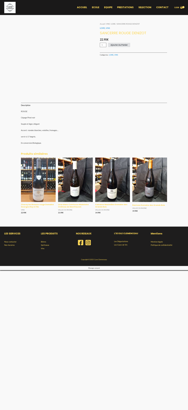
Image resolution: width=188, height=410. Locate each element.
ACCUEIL (83, 7)
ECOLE (96, 7)
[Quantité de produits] (103, 45)
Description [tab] (25, 245)
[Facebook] (81, 382)
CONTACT (162, 7)
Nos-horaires (9, 385)
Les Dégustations (121, 381)
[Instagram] (88, 382)
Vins (42, 388)
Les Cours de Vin (120, 384)
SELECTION (145, 7)
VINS (109, 24)
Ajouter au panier (119, 45)
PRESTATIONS (126, 7)
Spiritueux (45, 385)
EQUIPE (108, 7)
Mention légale (157, 381)
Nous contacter (10, 381)
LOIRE (114, 24)
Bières (43, 381)
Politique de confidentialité (161, 385)
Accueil (103, 24)
